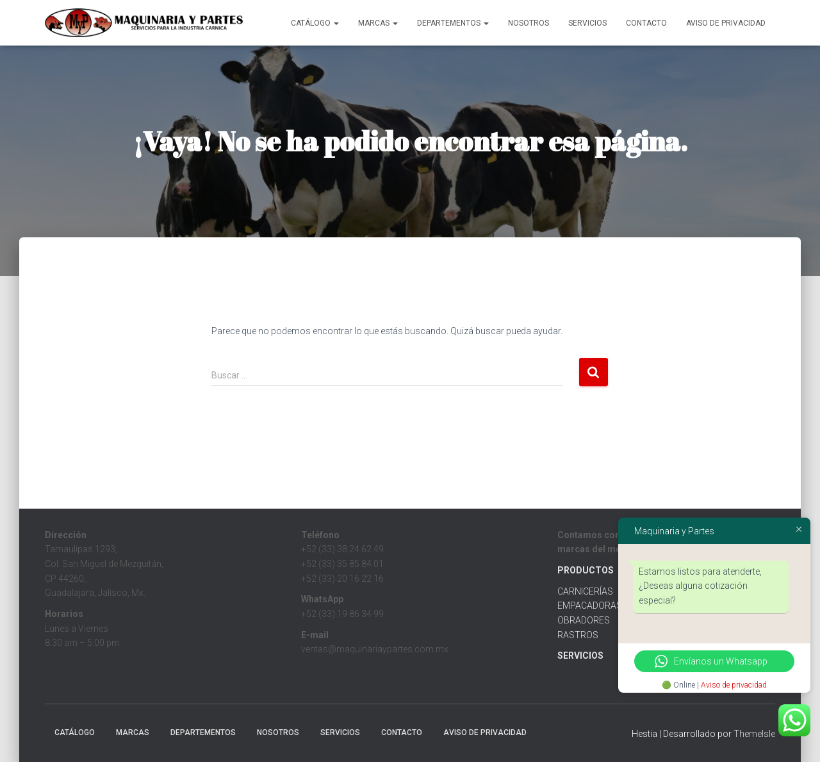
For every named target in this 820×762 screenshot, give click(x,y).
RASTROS (577, 635)
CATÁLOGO (315, 23)
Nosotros (528, 23)
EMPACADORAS (589, 605)
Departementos (453, 23)
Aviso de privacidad (734, 685)
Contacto (646, 23)
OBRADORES (583, 620)
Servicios (587, 23)
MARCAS (378, 23)
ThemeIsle (754, 734)
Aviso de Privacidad (726, 23)
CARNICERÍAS (585, 591)
